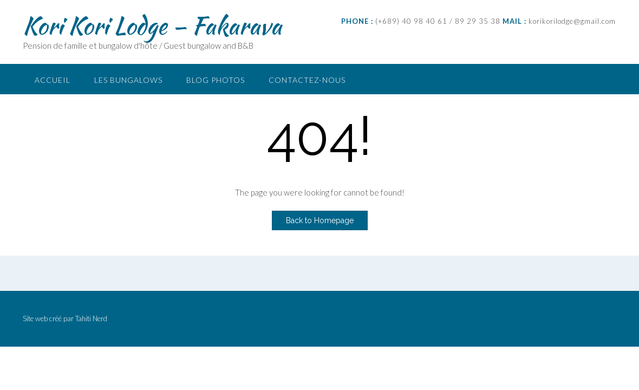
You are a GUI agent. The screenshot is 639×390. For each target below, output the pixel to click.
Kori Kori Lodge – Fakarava (152, 25)
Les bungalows (128, 79)
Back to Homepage (320, 220)
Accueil (52, 79)
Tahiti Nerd (91, 318)
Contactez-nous (307, 79)
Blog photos (215, 79)
